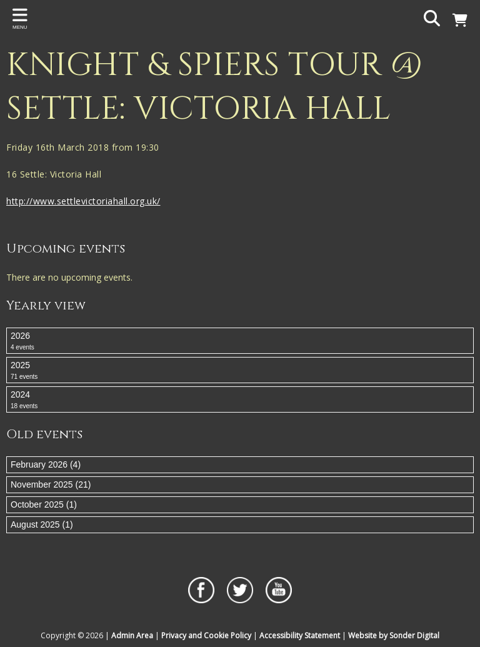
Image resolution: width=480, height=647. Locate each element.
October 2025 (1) (44, 504)
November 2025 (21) (51, 484)
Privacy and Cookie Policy (206, 635)
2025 (240, 370)
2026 (240, 341)
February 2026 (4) (46, 464)
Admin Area (132, 635)
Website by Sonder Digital (393, 635)
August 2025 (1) (42, 524)
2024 (240, 400)
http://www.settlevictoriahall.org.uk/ (83, 201)
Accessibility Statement (299, 635)
